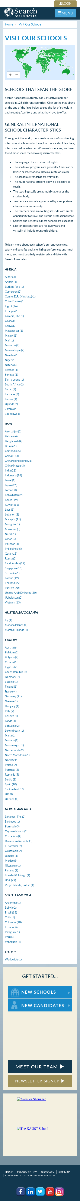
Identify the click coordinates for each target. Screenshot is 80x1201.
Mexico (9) (11, 860)
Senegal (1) (11, 374)
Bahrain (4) (11, 436)
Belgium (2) (11, 652)
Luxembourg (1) (14, 730)
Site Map (64, 1172)
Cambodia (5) (12, 451)
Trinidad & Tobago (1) (17, 875)
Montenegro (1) (14, 745)
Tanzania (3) (12, 394)
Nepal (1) (10, 534)
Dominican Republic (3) (18, 841)
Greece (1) (11, 701)
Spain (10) (11, 784)
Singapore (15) (13, 568)
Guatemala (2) (13, 851)
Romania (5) (12, 774)
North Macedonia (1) (17, 755)
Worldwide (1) (13, 959)
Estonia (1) (11, 681)
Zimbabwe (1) (13, 413)
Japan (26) (11, 485)
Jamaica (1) (11, 855)
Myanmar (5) (12, 529)
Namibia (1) (11, 355)
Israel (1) (10, 480)
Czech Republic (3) (16, 672)
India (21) (10, 470)
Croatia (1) (11, 662)
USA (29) (10, 880)
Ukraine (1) (11, 799)
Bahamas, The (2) (15, 816)
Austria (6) (11, 647)
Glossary (47, 1172)
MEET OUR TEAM (40, 1066)
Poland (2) (11, 764)
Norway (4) (11, 760)
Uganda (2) (11, 404)
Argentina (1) (12, 902)
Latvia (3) (10, 720)
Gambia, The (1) (14, 316)
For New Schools (19, 988)
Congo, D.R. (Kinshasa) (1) (20, 296)
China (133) (12, 455)
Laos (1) (9, 509)
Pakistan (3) (12, 543)
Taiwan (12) (12, 578)
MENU (65, 13)
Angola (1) (11, 281)
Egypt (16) (11, 306)
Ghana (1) (10, 321)
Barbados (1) (12, 821)
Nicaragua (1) (12, 865)
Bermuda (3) (12, 826)
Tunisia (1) (11, 399)
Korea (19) (11, 499)
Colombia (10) (13, 922)
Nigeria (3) (11, 365)
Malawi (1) (11, 335)
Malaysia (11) (13, 519)
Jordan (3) (11, 490)
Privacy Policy (27, 1172)
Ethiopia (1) (11, 311)
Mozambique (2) (14, 350)
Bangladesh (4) (13, 441)
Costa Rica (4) (13, 836)
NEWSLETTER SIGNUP (40, 1081)
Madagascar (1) (14, 330)
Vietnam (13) (12, 602)
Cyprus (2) (11, 667)
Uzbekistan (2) (13, 597)
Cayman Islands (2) (16, 831)
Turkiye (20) (12, 587)
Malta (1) (10, 735)
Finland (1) (11, 686)
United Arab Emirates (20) (20, 592)
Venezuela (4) (13, 941)
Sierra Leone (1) (14, 379)
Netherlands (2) (14, 750)
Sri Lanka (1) (12, 573)
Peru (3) (9, 937)
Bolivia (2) (10, 907)
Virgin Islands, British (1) (19, 885)
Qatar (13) (11, 553)
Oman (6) (10, 539)
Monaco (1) (11, 740)
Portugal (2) (12, 769)
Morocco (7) (12, 345)
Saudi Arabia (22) (15, 563)
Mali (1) (9, 340)
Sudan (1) (10, 389)
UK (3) (9, 794)
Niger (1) (10, 360)
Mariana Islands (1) (16, 625)
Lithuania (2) (12, 725)
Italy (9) (9, 711)
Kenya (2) (10, 325)
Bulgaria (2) (11, 657)
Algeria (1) (11, 277)
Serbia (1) (10, 779)
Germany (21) (13, 696)
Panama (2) (11, 870)
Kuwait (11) (12, 504)
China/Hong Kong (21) (18, 460)
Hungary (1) (12, 706)
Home (9, 1172)
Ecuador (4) (11, 927)
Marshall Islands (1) (16, 630)
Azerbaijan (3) (13, 431)
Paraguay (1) (12, 932)
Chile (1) (10, 917)
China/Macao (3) (15, 465)
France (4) (10, 691)
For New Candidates (21, 1001)
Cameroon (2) (13, 291)
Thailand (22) (12, 583)
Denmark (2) (12, 676)
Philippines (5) (13, 548)
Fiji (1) (8, 620)
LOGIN (65, 3)
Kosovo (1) (11, 716)
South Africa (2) (14, 384)
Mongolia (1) (12, 524)
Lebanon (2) (12, 514)
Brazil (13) (11, 912)
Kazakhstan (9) (13, 495)
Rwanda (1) (11, 369)
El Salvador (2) (13, 846)
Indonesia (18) (13, 475)
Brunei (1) (10, 446)
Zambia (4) (11, 409)
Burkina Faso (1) (14, 286)
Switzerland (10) (14, 789)
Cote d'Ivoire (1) (14, 301)
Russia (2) (10, 558)
